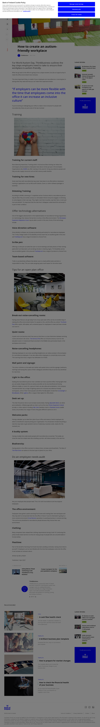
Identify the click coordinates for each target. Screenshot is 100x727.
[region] (50, 9)
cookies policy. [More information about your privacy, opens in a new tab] (27, 11)
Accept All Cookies (76, 14)
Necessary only (76, 9)
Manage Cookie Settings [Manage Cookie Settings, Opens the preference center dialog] (76, 4)
